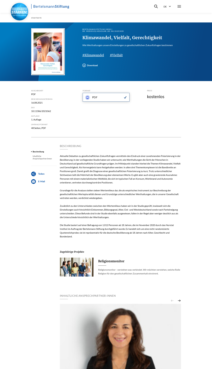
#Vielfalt (116, 55)
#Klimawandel (93, 55)
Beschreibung (38, 151)
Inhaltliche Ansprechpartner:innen (42, 157)
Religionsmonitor (111, 261)
